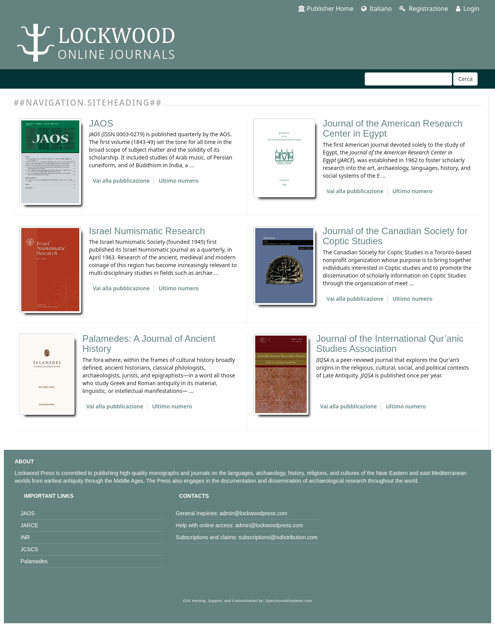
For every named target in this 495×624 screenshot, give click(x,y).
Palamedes (34, 561)
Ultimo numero (179, 180)
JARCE (29, 525)
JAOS (101, 123)
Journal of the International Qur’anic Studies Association (390, 343)
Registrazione (423, 8)
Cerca (465, 78)
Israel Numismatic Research (147, 231)
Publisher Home (325, 8)
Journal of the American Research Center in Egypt (393, 128)
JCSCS (29, 549)
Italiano (376, 8)
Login (468, 8)
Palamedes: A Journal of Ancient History (148, 343)
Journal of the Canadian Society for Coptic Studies (395, 236)
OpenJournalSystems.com (288, 601)
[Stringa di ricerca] (408, 79)
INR (25, 537)
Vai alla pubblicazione (121, 180)
